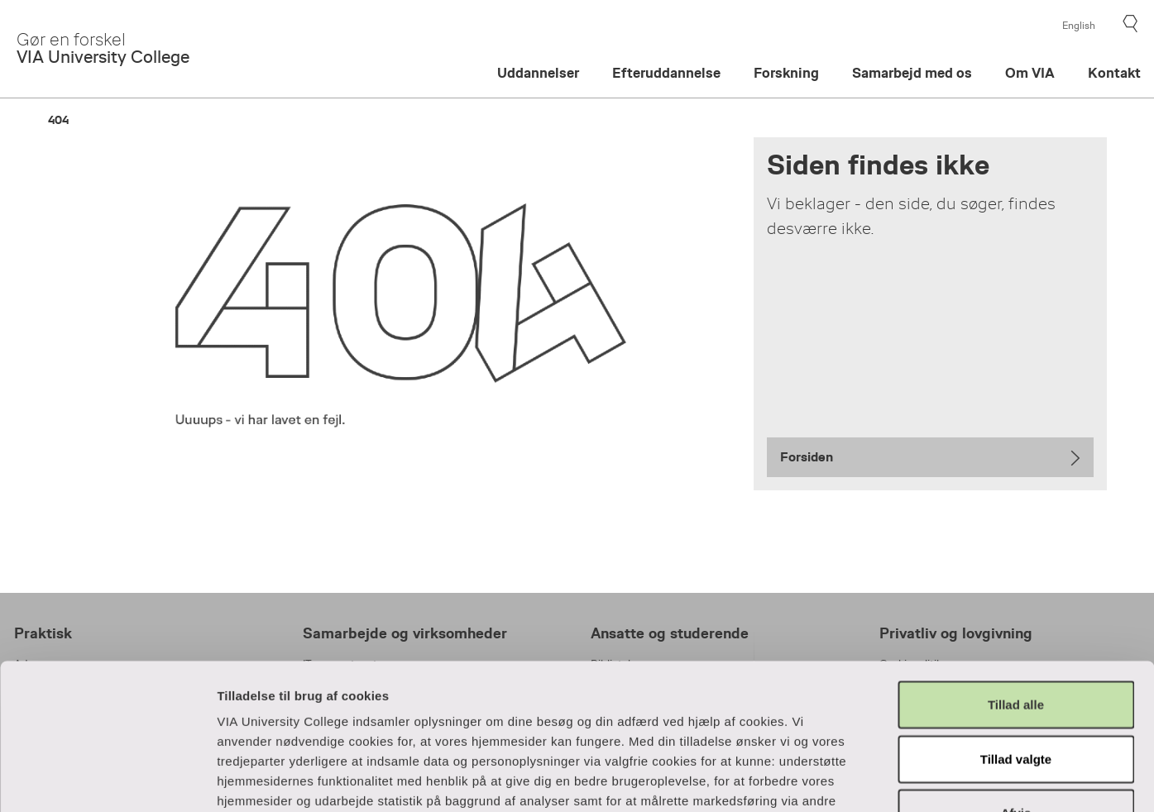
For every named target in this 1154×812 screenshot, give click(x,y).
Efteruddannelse (666, 73)
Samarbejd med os (912, 73)
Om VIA (1030, 73)
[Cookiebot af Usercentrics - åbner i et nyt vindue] (107, 779)
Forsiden (806, 457)
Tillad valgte (1015, 613)
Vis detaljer (894, 779)
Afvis (1016, 668)
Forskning (786, 73)
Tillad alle (1016, 559)
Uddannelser (538, 73)
